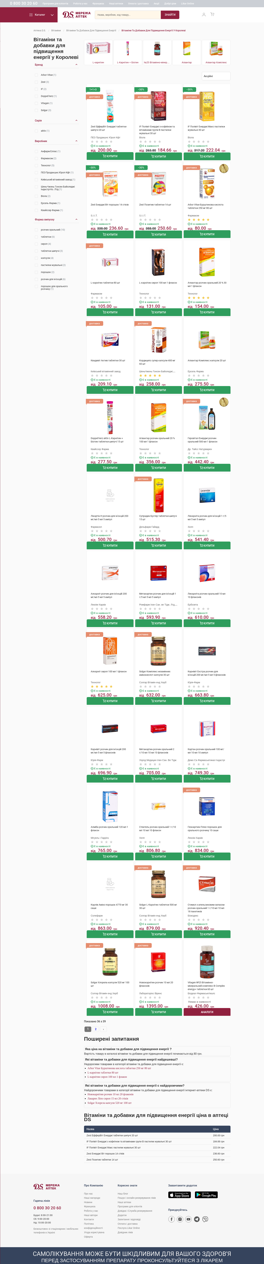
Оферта (88, 1227)
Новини (88, 1192)
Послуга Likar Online (129, 1218)
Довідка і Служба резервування (135, 1201)
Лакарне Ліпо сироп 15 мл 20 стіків (108, 1089)
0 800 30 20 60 (45, 4)
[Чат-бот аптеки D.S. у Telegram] (196, 1210)
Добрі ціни (192, 4)
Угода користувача (94, 1223)
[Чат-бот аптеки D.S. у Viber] (205, 1210)
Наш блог (123, 1184)
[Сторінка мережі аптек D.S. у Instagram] (180, 1210)
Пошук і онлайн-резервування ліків (137, 1188)
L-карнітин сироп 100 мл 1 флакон (107, 1067)
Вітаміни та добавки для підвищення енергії (91, 30)
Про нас (88, 1184)
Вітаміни (56, 30)
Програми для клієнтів (77, 4)
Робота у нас (102, 4)
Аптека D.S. (40, 30)
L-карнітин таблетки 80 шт (103, 1063)
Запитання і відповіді (129, 1210)
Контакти (89, 1210)
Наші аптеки (138, 4)
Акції (178, 4)
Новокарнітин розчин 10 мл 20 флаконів (111, 1084)
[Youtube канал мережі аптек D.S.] (188, 1210)
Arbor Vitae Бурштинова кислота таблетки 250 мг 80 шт (119, 1059)
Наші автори (91, 1205)
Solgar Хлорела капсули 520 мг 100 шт (109, 1093)
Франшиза (120, 4)
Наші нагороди (92, 1188)
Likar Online (209, 4)
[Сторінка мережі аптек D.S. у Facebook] (171, 1210)
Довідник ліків (125, 1223)
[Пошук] (170, 16)
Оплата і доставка (160, 4)
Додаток (122, 1205)
